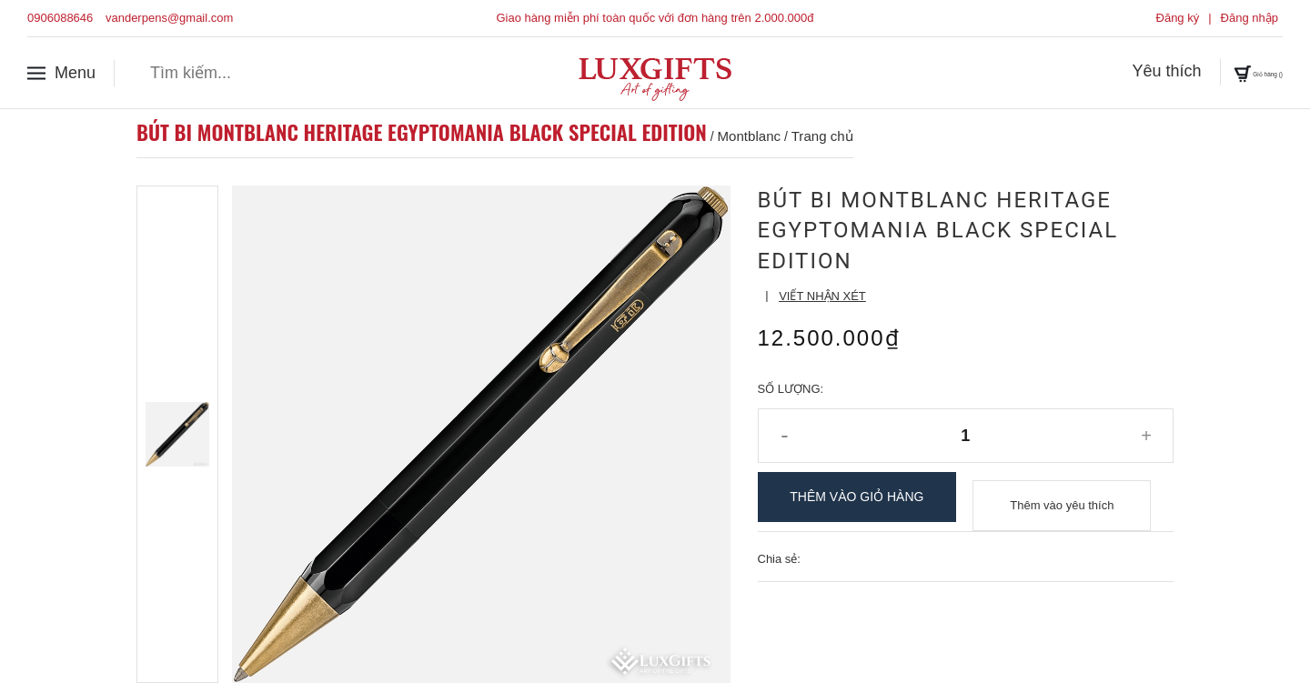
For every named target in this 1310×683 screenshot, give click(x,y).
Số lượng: (791, 389)
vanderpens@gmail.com (169, 18)
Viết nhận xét (822, 296)
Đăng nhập (1249, 18)
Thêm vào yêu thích (1062, 497)
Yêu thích (1110, 72)
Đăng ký (1178, 18)
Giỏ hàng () (1230, 72)
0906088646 (60, 18)
